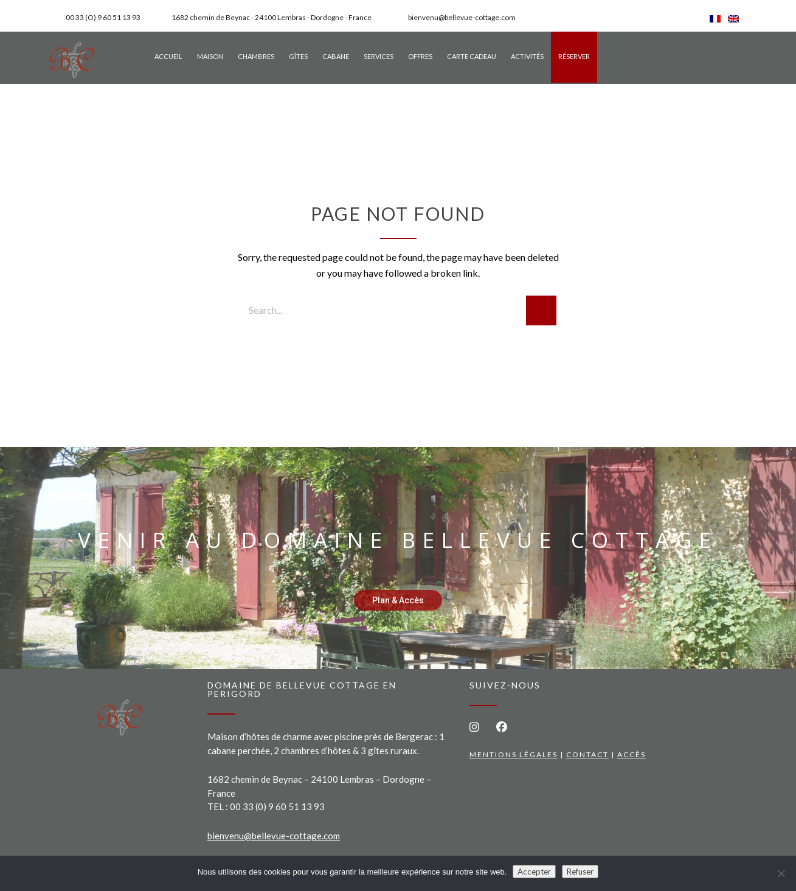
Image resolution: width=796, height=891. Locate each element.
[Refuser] (781, 873)
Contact (587, 754)
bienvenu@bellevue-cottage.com (273, 835)
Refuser (580, 871)
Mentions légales (513, 754)
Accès (631, 754)
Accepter (534, 871)
